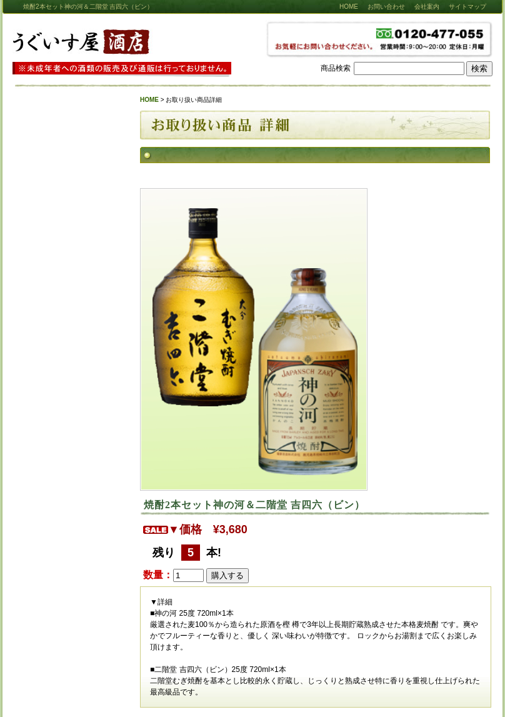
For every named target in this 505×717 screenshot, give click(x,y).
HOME (348, 6)
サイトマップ (467, 6)
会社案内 (426, 6)
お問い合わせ (386, 6)
